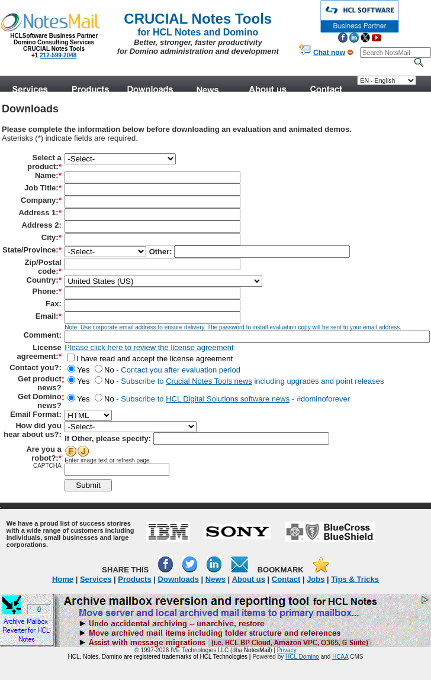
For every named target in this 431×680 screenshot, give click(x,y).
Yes (78, 369)
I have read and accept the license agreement (150, 358)
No (101, 369)
